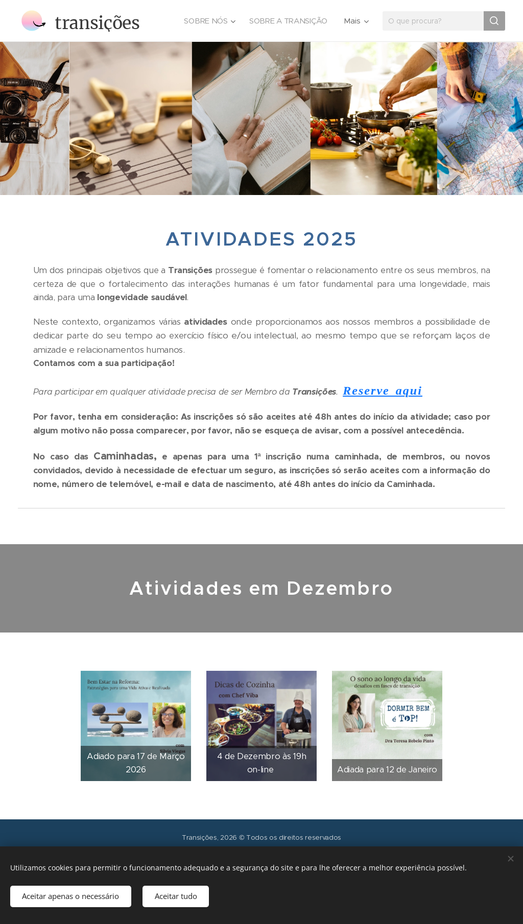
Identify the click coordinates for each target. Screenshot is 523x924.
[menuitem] (208, 21)
